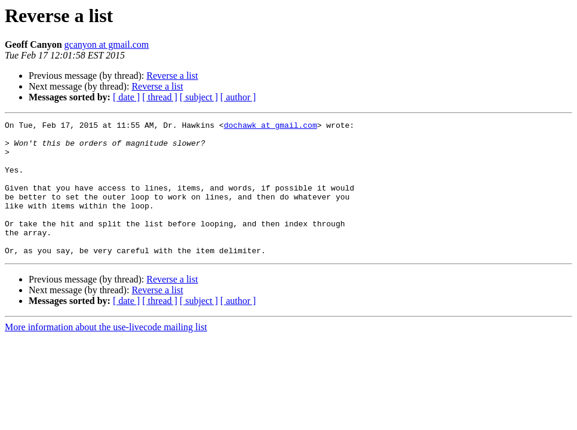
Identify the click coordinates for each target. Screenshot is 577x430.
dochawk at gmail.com (270, 126)
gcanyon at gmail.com (107, 44)
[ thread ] (159, 97)
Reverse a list (172, 75)
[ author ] (238, 97)
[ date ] (126, 97)
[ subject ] (199, 97)
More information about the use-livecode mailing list (106, 354)
